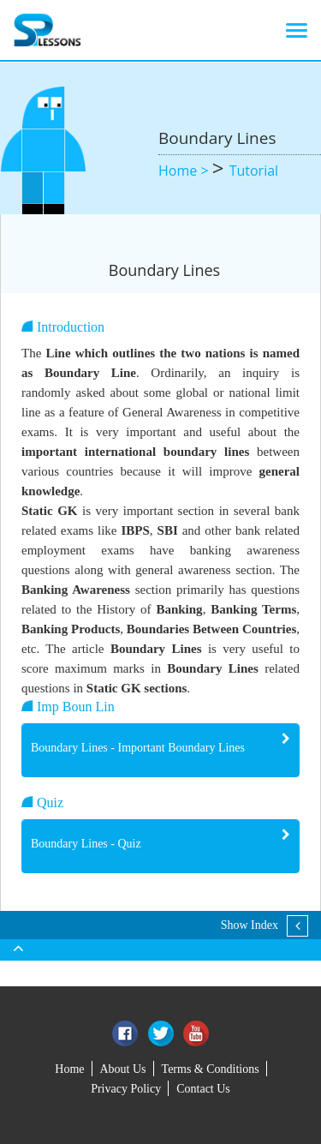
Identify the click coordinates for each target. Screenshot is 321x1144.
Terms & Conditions (210, 1069)
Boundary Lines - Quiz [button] (86, 843)
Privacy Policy (126, 1088)
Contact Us (203, 1088)
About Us (123, 1069)
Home (69, 1069)
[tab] (160, 750)
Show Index (249, 925)
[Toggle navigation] (296, 30)
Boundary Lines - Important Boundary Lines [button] (138, 747)
